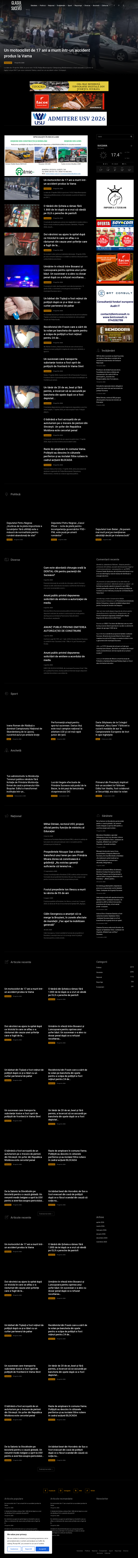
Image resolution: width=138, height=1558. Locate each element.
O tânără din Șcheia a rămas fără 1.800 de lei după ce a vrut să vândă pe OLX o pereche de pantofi (65, 209)
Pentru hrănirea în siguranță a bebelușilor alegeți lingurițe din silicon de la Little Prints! (112, 617)
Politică (9, 539)
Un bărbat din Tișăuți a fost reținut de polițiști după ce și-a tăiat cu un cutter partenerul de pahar (65, 302)
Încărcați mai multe (46, 1214)
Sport (9, 739)
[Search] (131, 136)
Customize (14, 1549)
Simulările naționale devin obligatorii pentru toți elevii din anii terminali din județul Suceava (109, 388)
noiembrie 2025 (101, 1242)
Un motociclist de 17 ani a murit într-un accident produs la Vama (22, 1504)
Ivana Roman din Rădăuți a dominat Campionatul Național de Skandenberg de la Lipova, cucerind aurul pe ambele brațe (24, 730)
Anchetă (9, 796)
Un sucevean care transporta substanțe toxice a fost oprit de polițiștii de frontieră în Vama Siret (64, 363)
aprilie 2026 (100, 1222)
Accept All (42, 1549)
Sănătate (8, 1205)
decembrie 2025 (101, 1238)
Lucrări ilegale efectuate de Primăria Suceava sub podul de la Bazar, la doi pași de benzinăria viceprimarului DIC (68, 787)
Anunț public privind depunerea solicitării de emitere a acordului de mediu (64, 656)
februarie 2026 (101, 1230)
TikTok (93, 1491)
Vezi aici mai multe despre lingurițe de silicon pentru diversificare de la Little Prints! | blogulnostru (114, 612)
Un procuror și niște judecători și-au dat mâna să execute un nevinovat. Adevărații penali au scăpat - (113, 583)
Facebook (52, 1491)
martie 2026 (100, 1226)
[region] (28, 1542)
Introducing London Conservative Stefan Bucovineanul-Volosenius (110, 600)
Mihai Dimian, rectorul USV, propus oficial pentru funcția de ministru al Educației (108, 400)
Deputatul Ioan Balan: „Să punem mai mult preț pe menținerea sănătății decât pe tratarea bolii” (113, 532)
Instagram (67, 1491)
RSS (80, 1491)
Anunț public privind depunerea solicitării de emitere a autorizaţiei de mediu (65, 599)
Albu (98, 646)
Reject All (28, 1549)
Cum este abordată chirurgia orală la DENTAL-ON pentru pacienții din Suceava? (65, 571)
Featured (8, 63)
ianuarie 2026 (100, 1234)
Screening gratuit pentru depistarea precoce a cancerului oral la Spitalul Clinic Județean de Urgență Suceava (109, 888)
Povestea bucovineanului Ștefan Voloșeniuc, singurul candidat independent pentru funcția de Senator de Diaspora (115, 603)
